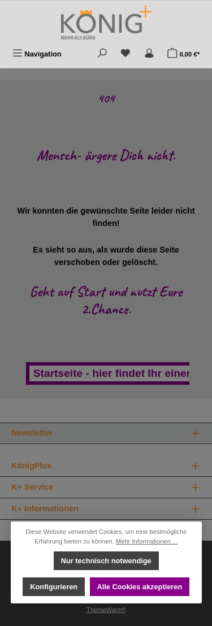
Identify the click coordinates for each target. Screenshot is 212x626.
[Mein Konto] (149, 54)
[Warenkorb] (183, 54)
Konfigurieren (53, 586)
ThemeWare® (106, 609)
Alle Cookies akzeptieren (139, 586)
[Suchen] (102, 54)
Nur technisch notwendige (106, 561)
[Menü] (37, 54)
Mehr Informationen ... (147, 541)
